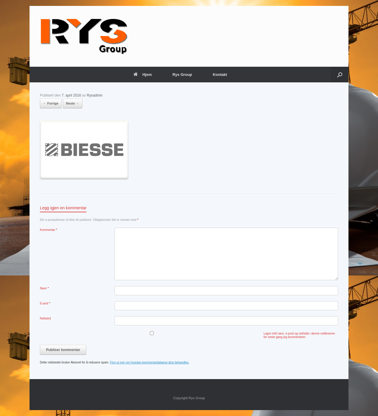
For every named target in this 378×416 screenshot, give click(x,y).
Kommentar (48, 229)
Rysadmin (94, 95)
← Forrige (50, 103)
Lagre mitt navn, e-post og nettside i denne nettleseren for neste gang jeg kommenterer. (299, 335)
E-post (45, 303)
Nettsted (45, 318)
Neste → (72, 103)
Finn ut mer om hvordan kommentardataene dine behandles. (149, 362)
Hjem (142, 74)
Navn (44, 288)
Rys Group (182, 74)
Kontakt (220, 74)
